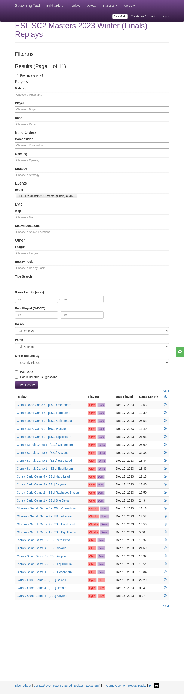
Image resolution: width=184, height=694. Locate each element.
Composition (24, 139)
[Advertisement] (92, 649)
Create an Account (143, 16)
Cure (92, 476)
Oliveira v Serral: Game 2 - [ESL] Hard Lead (46, 524)
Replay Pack (24, 261)
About (27, 685)
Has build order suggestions (36, 377)
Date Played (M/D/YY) (30, 308)
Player (19, 103)
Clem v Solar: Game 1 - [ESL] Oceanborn (44, 572)
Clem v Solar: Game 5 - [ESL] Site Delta (43, 540)
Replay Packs (137, 685)
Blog (18, 685)
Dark (101, 405)
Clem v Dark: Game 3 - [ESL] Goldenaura (44, 420)
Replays (75, 5)
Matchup (21, 88)
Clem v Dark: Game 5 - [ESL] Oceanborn (44, 405)
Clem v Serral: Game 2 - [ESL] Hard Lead (44, 460)
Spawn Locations (27, 225)
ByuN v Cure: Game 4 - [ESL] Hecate (41, 588)
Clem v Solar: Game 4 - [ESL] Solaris (41, 548)
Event (19, 189)
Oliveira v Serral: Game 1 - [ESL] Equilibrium (46, 532)
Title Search (23, 276)
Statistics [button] (110, 5)
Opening (21, 154)
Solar (101, 540)
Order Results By (27, 356)
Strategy (21, 168)
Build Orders (54, 5)
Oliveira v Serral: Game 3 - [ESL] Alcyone (44, 516)
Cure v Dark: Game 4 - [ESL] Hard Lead (43, 476)
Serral (101, 444)
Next (166, 390)
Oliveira (93, 508)
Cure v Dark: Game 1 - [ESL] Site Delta (43, 500)
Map (18, 211)
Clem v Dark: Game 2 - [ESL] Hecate (41, 428)
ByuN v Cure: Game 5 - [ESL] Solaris (41, 580)
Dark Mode (120, 16)
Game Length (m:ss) (29, 292)
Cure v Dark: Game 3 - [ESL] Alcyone (41, 484)
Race (18, 118)
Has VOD (24, 371)
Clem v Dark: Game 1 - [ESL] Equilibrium (44, 437)
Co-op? (20, 324)
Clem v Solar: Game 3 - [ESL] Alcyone (42, 556)
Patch (19, 340)
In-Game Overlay (114, 685)
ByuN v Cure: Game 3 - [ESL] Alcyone (42, 596)
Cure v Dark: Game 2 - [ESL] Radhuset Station (48, 492)
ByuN (92, 580)
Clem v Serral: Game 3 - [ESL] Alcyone (42, 452)
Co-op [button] (129, 5)
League (20, 247)
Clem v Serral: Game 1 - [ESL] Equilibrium (45, 468)
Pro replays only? (29, 75)
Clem (92, 405)
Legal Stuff (93, 685)
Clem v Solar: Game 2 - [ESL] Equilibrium (44, 564)
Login (165, 16)
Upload (91, 5)
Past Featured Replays (68, 685)
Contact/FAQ (42, 685)
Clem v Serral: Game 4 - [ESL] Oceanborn (45, 444)
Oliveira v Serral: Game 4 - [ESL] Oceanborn (46, 508)
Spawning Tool (27, 5)
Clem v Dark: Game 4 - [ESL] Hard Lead (43, 413)
